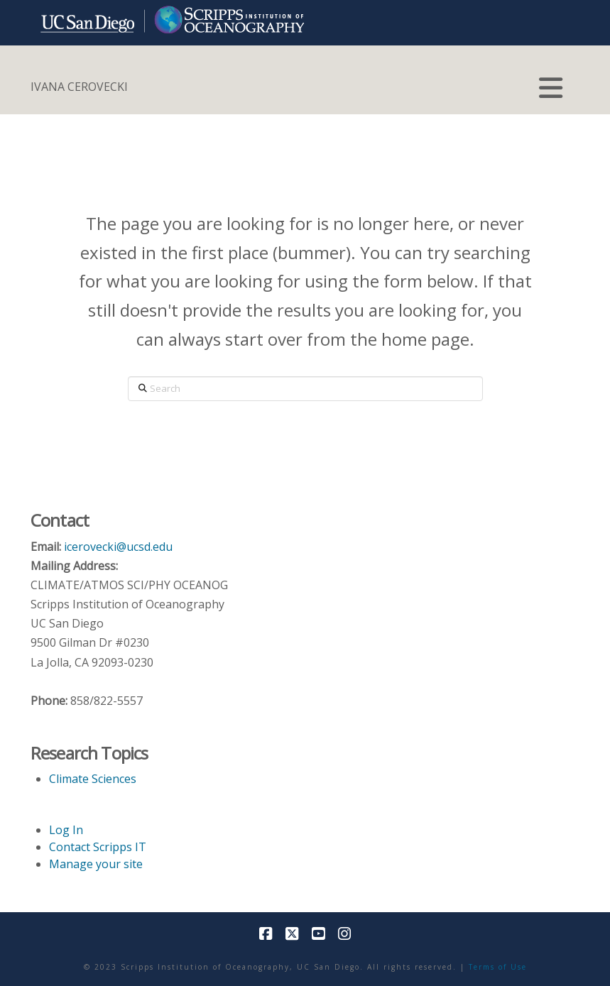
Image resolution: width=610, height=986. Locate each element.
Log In (66, 830)
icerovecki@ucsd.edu (118, 546)
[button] (551, 88)
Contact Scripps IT (97, 847)
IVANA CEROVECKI (79, 86)
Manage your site (96, 864)
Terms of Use (498, 967)
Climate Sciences (92, 779)
